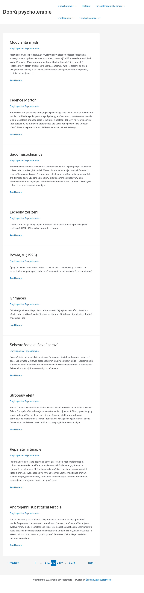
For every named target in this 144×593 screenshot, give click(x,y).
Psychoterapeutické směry (106, 6)
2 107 (47, 562)
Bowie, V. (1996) (24, 255)
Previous (13, 562)
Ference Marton (23, 100)
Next (92, 562)
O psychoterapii (66, 6)
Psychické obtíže (87, 18)
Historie (84, 6)
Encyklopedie (65, 18)
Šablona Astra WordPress (98, 579)
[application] (73, 6)
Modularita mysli (24, 42)
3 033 (72, 562)
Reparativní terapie (26, 449)
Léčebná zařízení (24, 212)
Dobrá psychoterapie (27, 12)
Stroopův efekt (22, 395)
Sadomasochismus (26, 154)
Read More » (16, 80)
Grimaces (18, 298)
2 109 (59, 562)
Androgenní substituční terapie (36, 507)
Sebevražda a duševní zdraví (34, 345)
